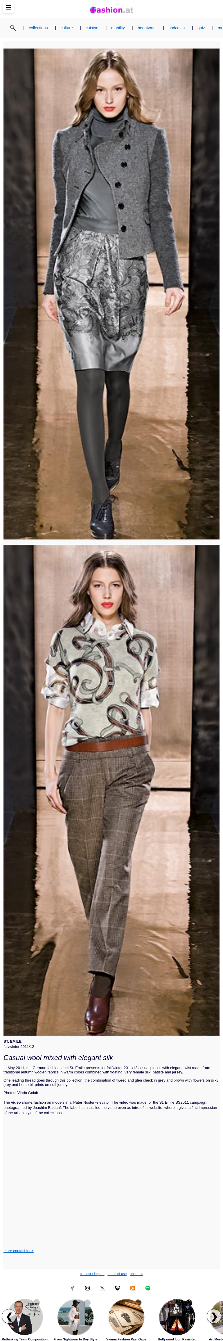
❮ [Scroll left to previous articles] (9, 1316)
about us (136, 1274)
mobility (118, 28)
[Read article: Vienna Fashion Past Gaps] (126, 1317)
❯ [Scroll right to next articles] (214, 1316)
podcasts (176, 28)
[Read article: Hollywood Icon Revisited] (177, 1317)
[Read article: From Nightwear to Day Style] (75, 1317)
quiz (201, 28)
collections (38, 28)
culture (67, 28)
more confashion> (18, 1251)
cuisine (92, 28)
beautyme (146, 28)
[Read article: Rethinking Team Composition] (24, 1317)
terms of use (117, 1274)
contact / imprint (92, 1274)
